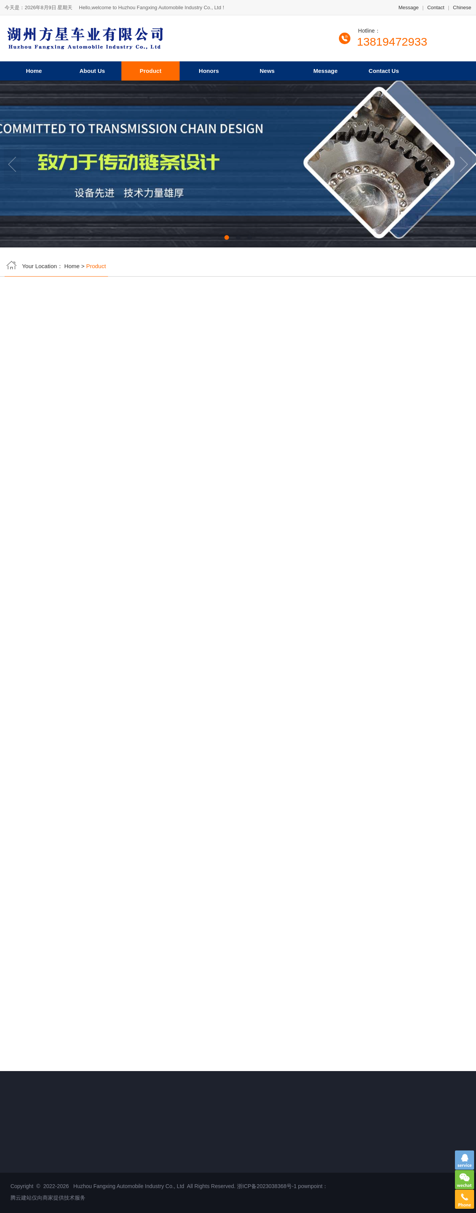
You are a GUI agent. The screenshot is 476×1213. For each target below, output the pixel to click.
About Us (92, 69)
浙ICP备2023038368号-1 (267, 1186)
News (267, 69)
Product (151, 69)
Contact (436, 9)
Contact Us (384, 69)
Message (408, 9)
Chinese (462, 9)
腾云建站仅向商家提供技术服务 (48, 1198)
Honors (209, 69)
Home (34, 69)
